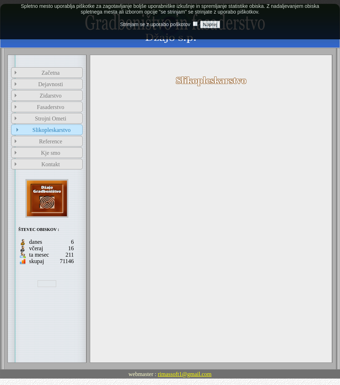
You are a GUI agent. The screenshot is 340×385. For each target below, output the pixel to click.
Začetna (51, 73)
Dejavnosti (50, 84)
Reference (50, 141)
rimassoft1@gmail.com (185, 374)
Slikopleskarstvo (51, 130)
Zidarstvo (51, 96)
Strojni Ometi (51, 118)
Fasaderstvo (50, 107)
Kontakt (51, 164)
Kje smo (50, 153)
